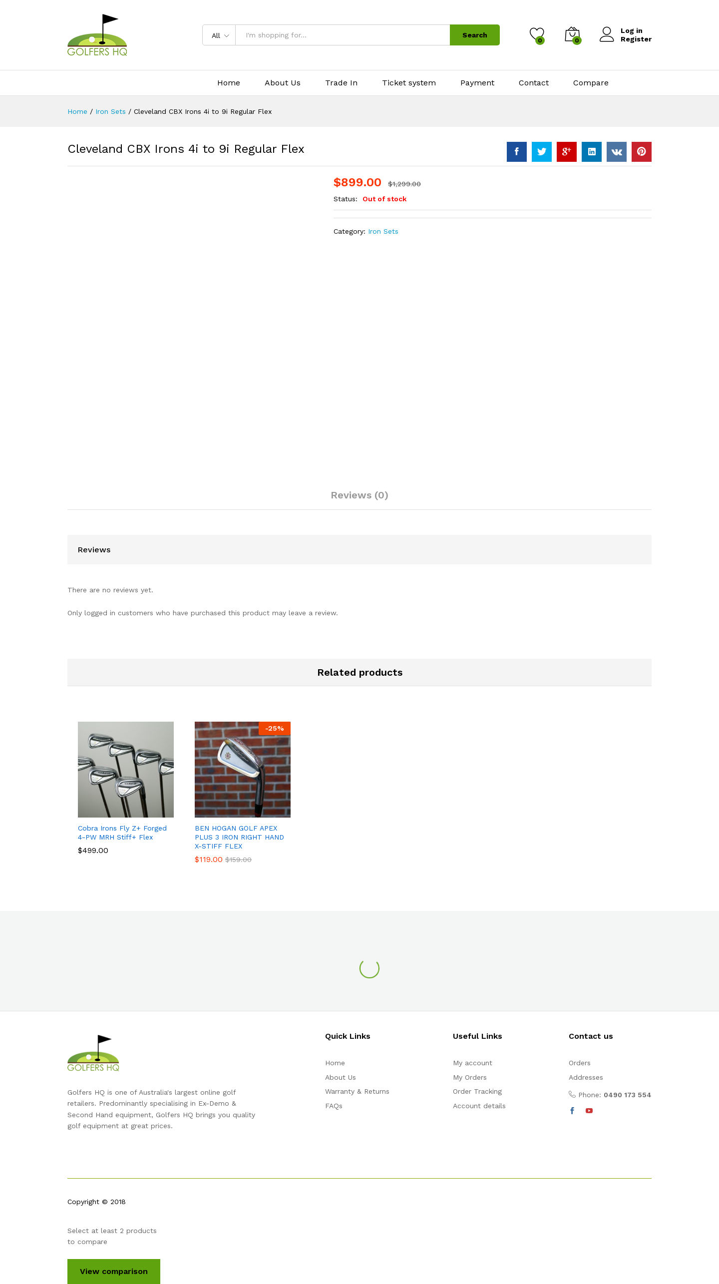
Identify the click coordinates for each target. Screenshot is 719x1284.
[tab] (359, 499)
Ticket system (409, 83)
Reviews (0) (359, 495)
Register (636, 39)
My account (472, 1063)
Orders (580, 1063)
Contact (534, 83)
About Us (283, 83)
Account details (479, 1106)
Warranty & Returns (357, 1091)
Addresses (586, 1077)
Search (474, 35)
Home (228, 83)
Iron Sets (383, 231)
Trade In (341, 83)
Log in (621, 30)
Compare (591, 83)
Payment (477, 83)
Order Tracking (477, 1091)
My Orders (470, 1077)
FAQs (334, 1106)
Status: (347, 199)
